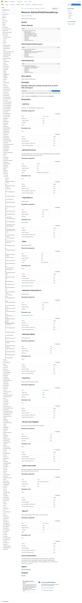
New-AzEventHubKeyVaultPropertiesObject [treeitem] (10, 272)
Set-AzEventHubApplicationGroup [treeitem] (10, 328)
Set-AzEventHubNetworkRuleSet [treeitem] (10, 351)
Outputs (70, 18)
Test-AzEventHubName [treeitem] (9, 357)
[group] (41, 93)
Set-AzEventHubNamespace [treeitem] (10, 348)
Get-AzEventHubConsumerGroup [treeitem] (10, 210)
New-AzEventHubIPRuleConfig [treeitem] (9, 267)
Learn (22, 8)
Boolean (23, 575)
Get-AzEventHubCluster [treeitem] (9, 199)
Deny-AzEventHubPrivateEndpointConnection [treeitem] (10, 186)
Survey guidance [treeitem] (5, 27)
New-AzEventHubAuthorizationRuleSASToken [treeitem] (10, 254)
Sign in (79, 1)
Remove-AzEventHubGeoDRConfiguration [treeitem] (10, 311)
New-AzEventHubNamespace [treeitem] (9, 280)
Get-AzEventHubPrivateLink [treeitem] (10, 238)
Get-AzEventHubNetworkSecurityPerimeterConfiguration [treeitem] (10, 225)
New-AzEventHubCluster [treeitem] (9, 257)
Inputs (70, 16)
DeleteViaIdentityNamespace (27, 286)
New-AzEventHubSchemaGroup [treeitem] (9, 283)
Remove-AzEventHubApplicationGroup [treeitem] (10, 298)
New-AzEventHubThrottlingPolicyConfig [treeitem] (10, 287)
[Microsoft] (2, 1)
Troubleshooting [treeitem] (5, 30)
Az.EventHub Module (28, 15)
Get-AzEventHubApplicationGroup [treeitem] (10, 192)
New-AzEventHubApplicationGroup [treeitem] (10, 246)
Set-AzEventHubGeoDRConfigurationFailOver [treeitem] (10, 346)
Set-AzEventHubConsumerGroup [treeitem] (10, 337)
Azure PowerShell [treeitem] (5, 14)
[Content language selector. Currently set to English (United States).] (6, 601)
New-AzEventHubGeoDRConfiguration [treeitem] (10, 263)
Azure (26, 8)
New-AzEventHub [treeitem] (8, 242)
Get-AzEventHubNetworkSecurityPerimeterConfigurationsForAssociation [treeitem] (10, 229)
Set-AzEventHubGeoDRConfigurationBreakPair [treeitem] (10, 341)
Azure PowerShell (31, 8)
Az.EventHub (37, 8)
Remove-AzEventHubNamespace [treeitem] (9, 315)
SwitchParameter (46, 116)
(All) (22, 131)
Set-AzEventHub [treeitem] (8, 324)
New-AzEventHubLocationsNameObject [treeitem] (10, 277)
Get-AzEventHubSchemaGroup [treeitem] (9, 240)
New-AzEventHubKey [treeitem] (8, 269)
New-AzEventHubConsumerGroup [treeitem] (10, 260)
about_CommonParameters (26, 563)
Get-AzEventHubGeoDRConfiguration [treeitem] (10, 214)
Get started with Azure (76, 4)
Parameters (70, 15)
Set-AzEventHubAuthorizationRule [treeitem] (10, 332)
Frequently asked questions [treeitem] (7, 32)
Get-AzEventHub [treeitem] (8, 188)
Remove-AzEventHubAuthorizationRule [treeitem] (10, 302)
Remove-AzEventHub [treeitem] (8, 294)
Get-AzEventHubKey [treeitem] (8, 217)
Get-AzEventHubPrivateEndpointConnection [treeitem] (10, 235)
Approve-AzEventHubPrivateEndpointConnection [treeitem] (10, 181)
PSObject (38, 163)
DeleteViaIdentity (25, 222)
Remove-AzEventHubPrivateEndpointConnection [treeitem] (10, 319)
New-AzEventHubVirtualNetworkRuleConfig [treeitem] (10, 292)
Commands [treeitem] (6, 175)
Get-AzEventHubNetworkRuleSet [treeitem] (10, 221)
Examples (70, 13)
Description (70, 12)
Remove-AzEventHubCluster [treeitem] (10, 305)
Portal (69, 4)
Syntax (70, 10)
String (42, 253)
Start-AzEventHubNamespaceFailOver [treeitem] (10, 355)
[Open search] (77, 2)
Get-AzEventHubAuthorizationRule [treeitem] (10, 196)
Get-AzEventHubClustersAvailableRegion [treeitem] (10, 207)
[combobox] (8, 10)
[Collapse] (14, 8)
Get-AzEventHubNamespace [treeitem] (10, 218)
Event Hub (42, 8)
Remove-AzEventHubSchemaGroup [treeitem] (9, 322)
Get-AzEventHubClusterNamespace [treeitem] (10, 202)
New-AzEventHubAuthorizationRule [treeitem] (10, 250)
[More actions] (60, 8)
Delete (23, 268)
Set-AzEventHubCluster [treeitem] (9, 335)
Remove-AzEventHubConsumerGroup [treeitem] (10, 307)
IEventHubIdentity (45, 209)
